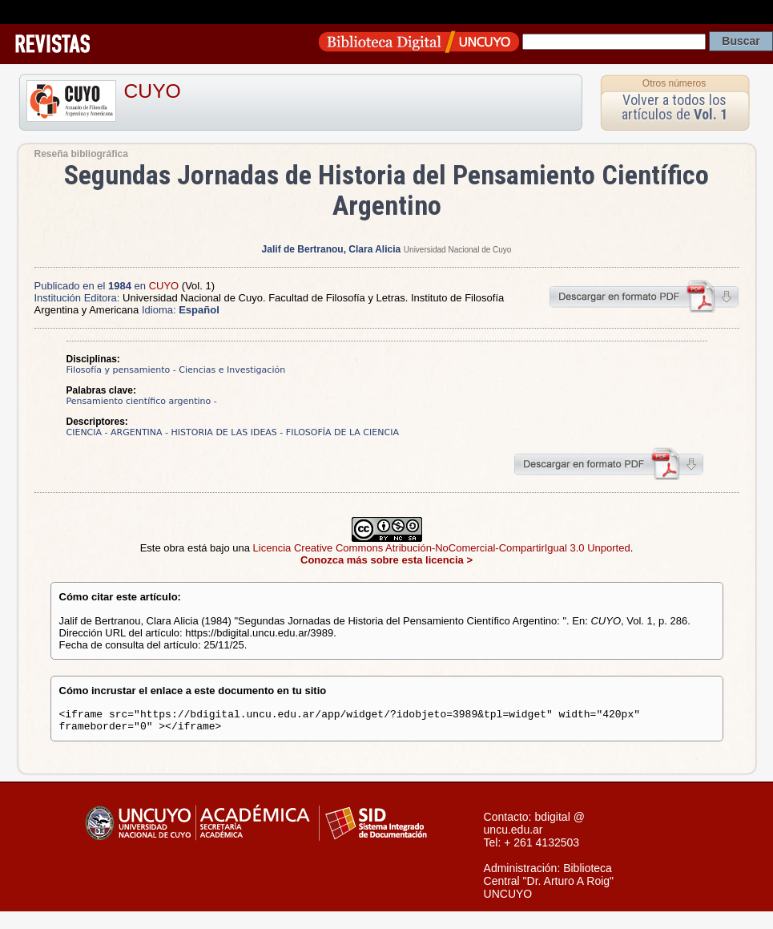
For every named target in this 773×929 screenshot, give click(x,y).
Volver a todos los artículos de (674, 107)
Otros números (674, 83)
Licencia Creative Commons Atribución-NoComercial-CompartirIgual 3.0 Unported (441, 548)
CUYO (152, 91)
